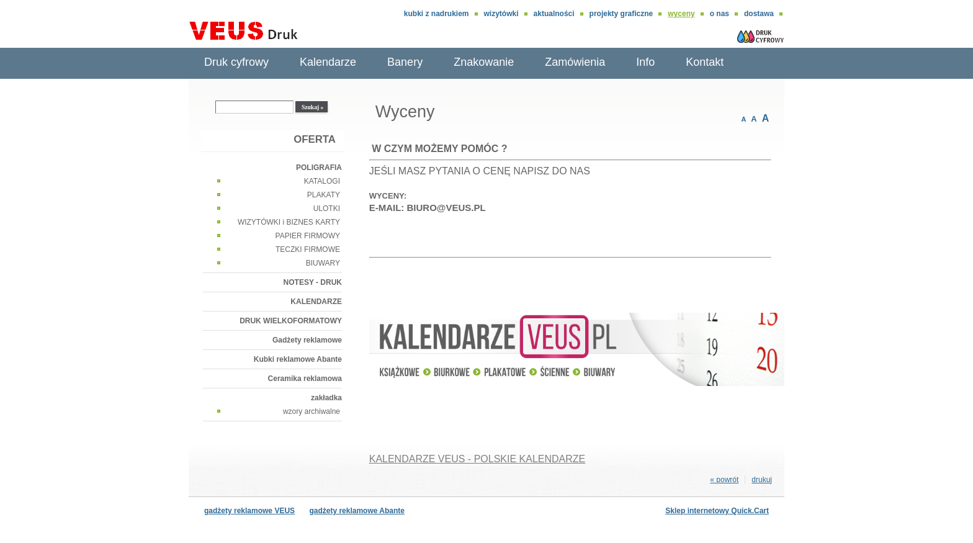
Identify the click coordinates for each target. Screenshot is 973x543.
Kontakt (705, 62)
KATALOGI (322, 181)
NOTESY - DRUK (313, 282)
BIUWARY (323, 263)
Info (645, 62)
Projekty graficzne (621, 13)
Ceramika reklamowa (305, 378)
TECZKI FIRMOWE (308, 249)
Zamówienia (575, 62)
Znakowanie (484, 62)
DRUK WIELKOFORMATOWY (291, 320)
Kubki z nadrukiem (436, 13)
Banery (405, 62)
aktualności (554, 13)
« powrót (724, 479)
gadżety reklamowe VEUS (249, 510)
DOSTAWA (759, 13)
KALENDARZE (316, 301)
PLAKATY (323, 195)
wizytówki (501, 13)
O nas (719, 13)
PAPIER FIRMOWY (308, 235)
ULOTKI (326, 208)
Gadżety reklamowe (307, 340)
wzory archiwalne (311, 411)
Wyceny (681, 13)
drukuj (761, 479)
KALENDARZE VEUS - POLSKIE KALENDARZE (477, 459)
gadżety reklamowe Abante (357, 510)
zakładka (326, 397)
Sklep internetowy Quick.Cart (717, 510)
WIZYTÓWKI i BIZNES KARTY (289, 222)
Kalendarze (328, 62)
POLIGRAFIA (319, 167)
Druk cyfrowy (236, 62)
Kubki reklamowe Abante (298, 359)
